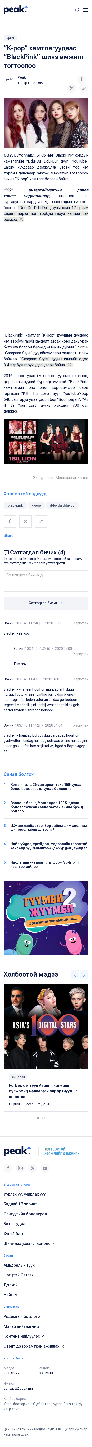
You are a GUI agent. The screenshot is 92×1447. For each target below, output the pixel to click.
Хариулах (80, 623)
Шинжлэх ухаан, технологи (29, 1243)
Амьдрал (18, 1077)
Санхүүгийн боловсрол (25, 1214)
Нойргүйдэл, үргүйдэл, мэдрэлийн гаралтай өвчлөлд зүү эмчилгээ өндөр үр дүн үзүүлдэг (49, 846)
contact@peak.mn (18, 1388)
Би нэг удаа (14, 1223)
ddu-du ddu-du (62, 505)
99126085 (47, 1373)
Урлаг (10, 38)
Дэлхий (11, 1285)
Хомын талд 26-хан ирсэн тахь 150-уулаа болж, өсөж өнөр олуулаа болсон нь (46, 787)
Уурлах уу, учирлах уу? (25, 1194)
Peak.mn (24, 77)
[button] (77, 10)
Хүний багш (15, 1233)
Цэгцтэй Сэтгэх (19, 1275)
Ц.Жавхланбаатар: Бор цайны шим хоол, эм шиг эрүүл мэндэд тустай (49, 828)
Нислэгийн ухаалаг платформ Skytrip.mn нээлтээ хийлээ (45, 864)
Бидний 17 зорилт (20, 1204)
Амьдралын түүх (19, 1265)
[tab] (38, 1118)
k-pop (36, 505)
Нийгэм (11, 1295)
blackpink (15, 505)
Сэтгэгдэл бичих (46, 603)
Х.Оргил (15, 1104)
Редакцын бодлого (22, 1316)
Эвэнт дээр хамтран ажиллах (34, 1346)
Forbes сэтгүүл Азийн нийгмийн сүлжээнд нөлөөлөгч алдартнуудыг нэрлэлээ (43, 1091)
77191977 (11, 1373)
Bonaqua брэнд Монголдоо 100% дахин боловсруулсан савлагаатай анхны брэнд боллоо (47, 807)
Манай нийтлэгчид (21, 1326)
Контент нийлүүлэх (24, 1336)
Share (8, 535)
